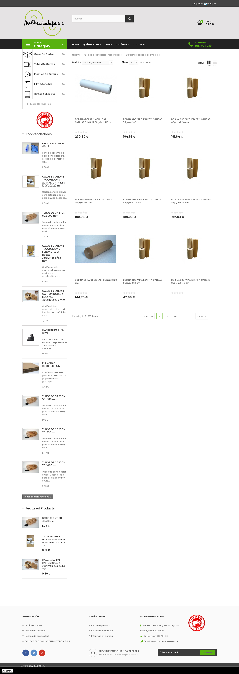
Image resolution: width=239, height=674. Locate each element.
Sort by (76, 62)
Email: (147, 641)
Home (76, 54)
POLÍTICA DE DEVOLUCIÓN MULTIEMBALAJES (47, 641)
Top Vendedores (39, 134)
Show (125, 62)
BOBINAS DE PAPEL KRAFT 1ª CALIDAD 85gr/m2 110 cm (190, 201)
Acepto (7, 670)
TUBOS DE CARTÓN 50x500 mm (53, 397)
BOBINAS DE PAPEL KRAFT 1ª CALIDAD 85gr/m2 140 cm (190, 282)
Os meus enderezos (102, 630)
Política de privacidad (37, 636)
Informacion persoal (102, 636)
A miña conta (97, 616)
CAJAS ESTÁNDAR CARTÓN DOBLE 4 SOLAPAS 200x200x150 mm (53, 565)
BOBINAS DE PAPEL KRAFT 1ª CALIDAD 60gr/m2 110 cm (190, 121)
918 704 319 (203, 46)
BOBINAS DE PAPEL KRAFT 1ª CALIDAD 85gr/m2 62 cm (142, 282)
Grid (209, 63)
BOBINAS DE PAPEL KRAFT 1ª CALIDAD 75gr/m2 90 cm (142, 121)
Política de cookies (35, 630)
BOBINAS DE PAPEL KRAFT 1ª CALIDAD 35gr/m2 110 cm (94, 201)
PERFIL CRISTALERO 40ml (53, 145)
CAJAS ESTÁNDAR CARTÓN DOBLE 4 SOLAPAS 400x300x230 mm (53, 295)
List (215, 63)
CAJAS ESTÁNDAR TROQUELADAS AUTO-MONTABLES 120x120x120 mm (53, 181)
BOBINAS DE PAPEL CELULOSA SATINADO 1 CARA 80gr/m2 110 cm (93, 121)
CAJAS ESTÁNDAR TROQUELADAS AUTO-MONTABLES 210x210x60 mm (54, 541)
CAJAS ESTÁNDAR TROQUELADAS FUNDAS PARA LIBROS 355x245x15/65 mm (53, 253)
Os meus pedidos (101, 625)
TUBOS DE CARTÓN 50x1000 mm (53, 214)
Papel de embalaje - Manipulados (104, 54)
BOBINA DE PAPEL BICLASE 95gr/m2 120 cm (96, 282)
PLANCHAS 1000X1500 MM (51, 364)
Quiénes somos (33, 625)
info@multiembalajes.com (165, 641)
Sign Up (207, 652)
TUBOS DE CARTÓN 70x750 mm (53, 431)
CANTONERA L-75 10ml (53, 331)
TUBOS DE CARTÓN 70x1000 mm (53, 464)
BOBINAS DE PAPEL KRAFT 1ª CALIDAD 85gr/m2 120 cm (142, 201)
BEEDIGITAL (39, 666)
